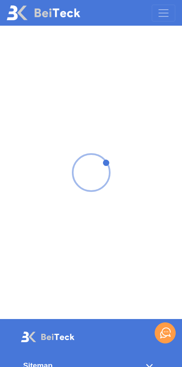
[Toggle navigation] (163, 13)
